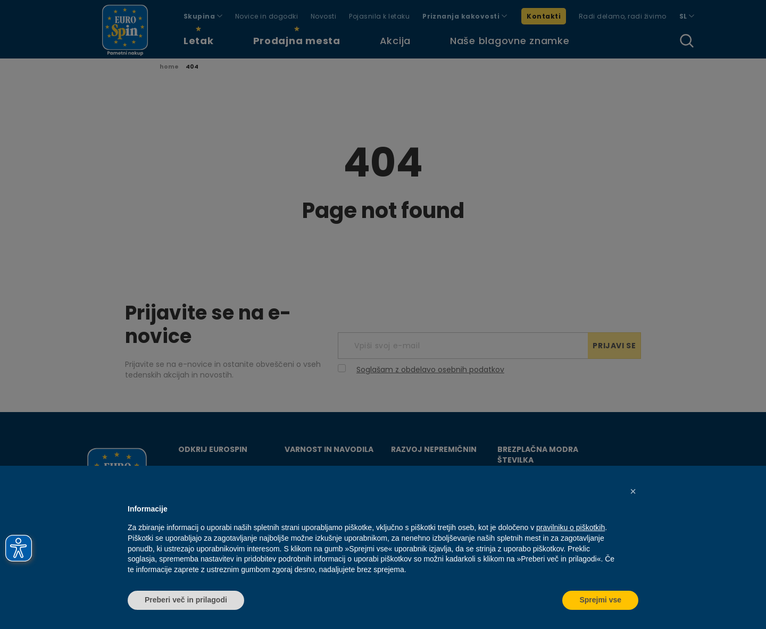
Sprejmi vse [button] (600, 600)
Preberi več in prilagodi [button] (186, 600)
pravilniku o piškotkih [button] (570, 527)
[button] (633, 491)
